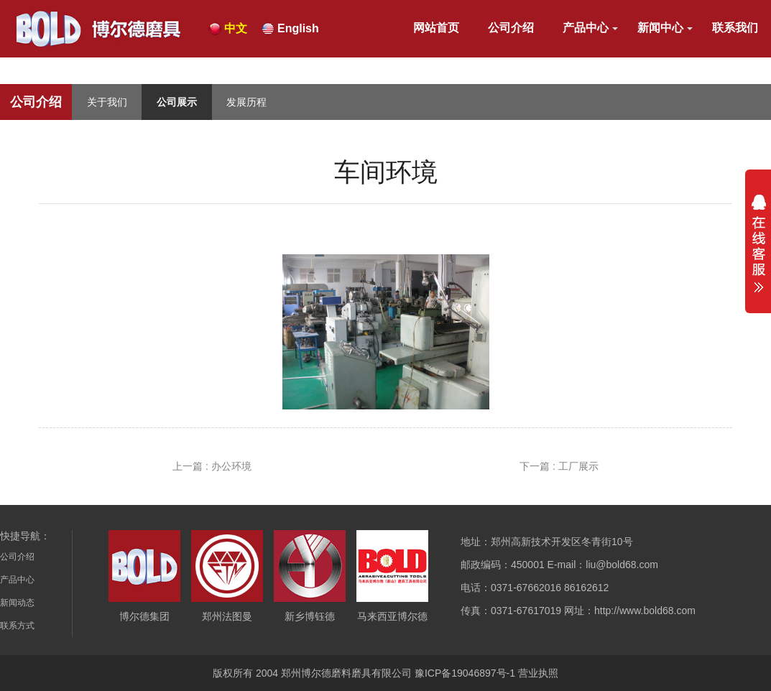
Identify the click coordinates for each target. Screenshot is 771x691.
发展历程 (246, 102)
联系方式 (17, 626)
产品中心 (586, 28)
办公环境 (231, 466)
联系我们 (735, 28)
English (298, 28)
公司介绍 (511, 28)
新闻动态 (17, 603)
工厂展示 (578, 466)
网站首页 (436, 28)
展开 (758, 243)
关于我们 (107, 102)
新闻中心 (660, 28)
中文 (235, 28)
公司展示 (177, 102)
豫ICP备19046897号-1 (465, 673)
